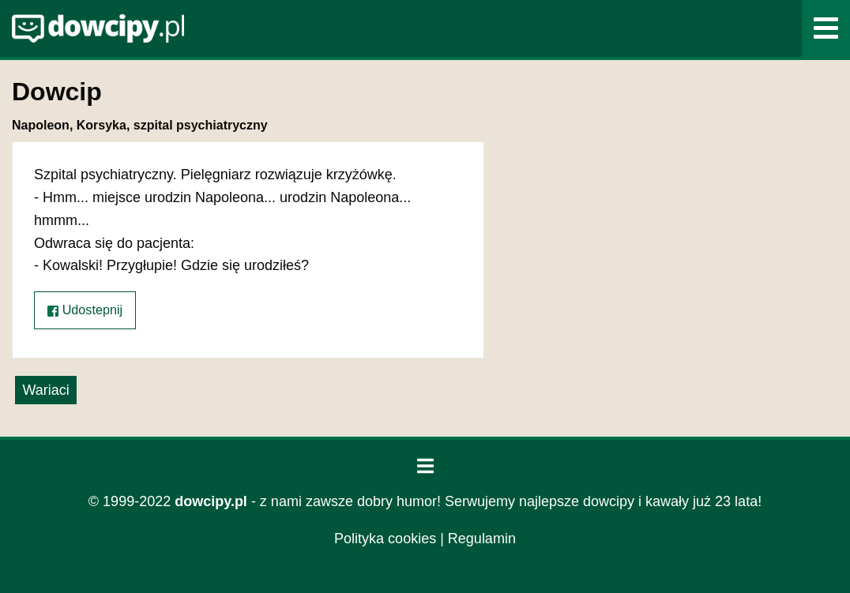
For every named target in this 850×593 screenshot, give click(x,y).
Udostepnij (84, 309)
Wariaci (45, 390)
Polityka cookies (385, 538)
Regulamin (482, 538)
